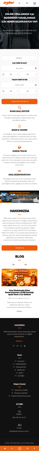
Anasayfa (19, 361)
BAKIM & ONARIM (19, 130)
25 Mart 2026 (13, 298)
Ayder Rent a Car (24, 298)
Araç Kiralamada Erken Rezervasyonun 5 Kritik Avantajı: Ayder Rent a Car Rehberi (19, 292)
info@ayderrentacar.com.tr (19, 431)
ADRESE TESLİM (19, 151)
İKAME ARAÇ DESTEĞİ (19, 111)
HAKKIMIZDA (19, 364)
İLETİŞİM (19, 376)
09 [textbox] (11, 74)
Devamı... (19, 311)
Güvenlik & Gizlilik (19, 390)
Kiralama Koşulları (19, 393)
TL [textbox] (19, 3)
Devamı (20, 248)
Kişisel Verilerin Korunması (19, 396)
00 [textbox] (27, 74)
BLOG (19, 373)
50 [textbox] (27, 91)
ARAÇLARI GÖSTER (19, 101)
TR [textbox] (27, 3)
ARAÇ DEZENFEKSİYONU (19, 175)
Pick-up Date (19, 85)
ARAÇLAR (19, 370)
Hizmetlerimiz (19, 367)
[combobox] (19, 3)
